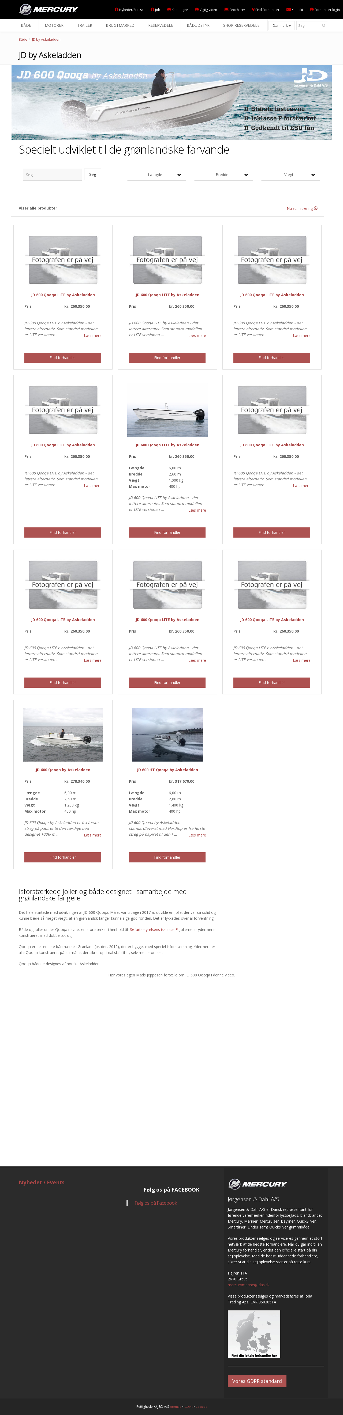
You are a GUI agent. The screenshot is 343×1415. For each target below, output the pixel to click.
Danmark (282, 25)
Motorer (55, 25)
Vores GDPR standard (257, 1381)
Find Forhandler (265, 9)
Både (27, 25)
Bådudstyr (199, 25)
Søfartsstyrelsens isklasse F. (154, 929)
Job (155, 9)
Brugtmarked (121, 25)
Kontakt (294, 9)
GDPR (188, 1407)
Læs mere (93, 335)
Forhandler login (325, 9)
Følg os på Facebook (156, 1203)
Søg (92, 174)
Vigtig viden (206, 9)
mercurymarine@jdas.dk (249, 1284)
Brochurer (234, 9)
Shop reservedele (242, 25)
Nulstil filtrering (302, 208)
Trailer (85, 25)
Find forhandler (63, 357)
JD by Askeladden (46, 39)
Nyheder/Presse (129, 9)
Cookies (201, 1407)
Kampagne (177, 9)
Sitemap (175, 1407)
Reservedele (161, 25)
